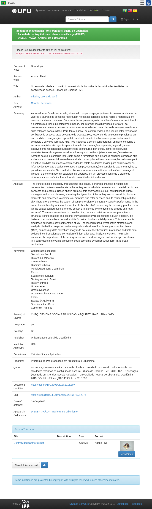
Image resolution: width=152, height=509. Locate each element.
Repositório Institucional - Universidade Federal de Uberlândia (51, 30)
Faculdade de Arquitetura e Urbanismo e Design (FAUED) (51, 34)
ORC (94, 10)
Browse (53, 10)
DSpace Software (79, 503)
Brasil (7, 2)
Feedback (136, 503)
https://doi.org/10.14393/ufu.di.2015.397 (53, 384)
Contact (106, 10)
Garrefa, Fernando (41, 103)
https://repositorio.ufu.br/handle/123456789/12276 (58, 394)
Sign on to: (129, 19)
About (66, 10)
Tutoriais (80, 10)
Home (40, 10)
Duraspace (122, 503)
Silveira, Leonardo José (44, 96)
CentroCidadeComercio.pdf (29, 442)
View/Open (127, 454)
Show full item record (26, 465)
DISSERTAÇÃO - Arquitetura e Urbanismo (42, 37)
